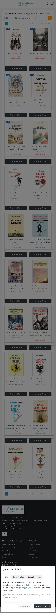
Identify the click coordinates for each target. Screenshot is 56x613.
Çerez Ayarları (25, 606)
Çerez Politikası (34, 588)
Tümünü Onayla (42, 606)
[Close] (52, 569)
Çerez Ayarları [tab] (18, 577)
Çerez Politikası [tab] (34, 577)
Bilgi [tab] (6, 577)
